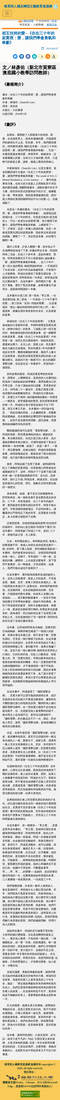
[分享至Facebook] (28, 56)
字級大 (53, 56)
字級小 (42, 56)
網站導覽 (28, 20)
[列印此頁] (34, 56)
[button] (42, 56)
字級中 (47, 56)
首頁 (54, 20)
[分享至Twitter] (15, 56)
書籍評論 (52, 24)
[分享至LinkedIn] (21, 56)
